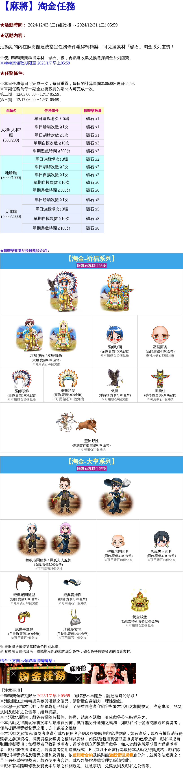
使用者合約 (83, 755)
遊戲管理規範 (121, 755)
